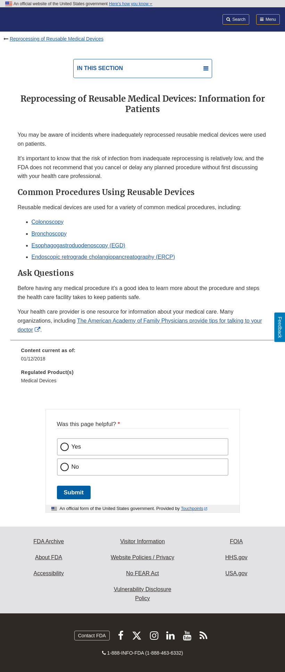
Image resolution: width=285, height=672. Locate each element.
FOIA (236, 541)
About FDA (48, 557)
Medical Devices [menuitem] (39, 380)
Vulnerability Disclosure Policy (142, 593)
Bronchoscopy (49, 234)
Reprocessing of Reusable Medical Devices (56, 39)
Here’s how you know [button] (130, 3)
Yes (76, 446)
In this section (100, 68)
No (75, 466)
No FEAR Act (142, 573)
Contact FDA (92, 635)
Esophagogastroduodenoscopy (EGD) (78, 245)
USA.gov (236, 573)
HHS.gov (236, 557)
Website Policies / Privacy (142, 557)
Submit (74, 492)
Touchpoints (192, 508)
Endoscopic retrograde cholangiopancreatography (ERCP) (103, 257)
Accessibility (49, 573)
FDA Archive (48, 541)
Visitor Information (142, 541)
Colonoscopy (48, 222)
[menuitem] (143, 357)
